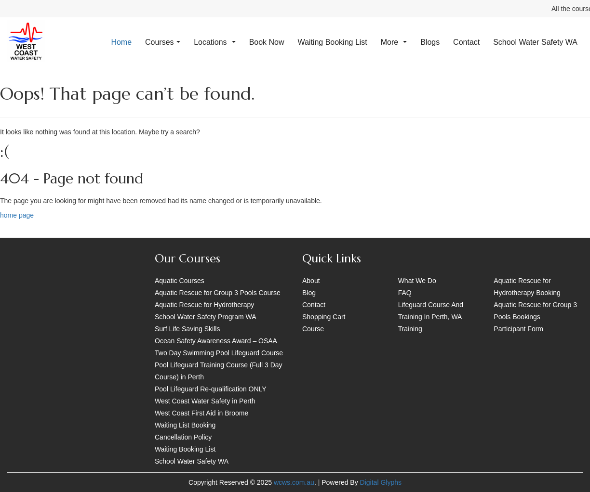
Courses (162, 42)
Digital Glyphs (381, 482)
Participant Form (518, 329)
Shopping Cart (324, 317)
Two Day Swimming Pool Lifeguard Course (219, 353)
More (394, 42)
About (311, 281)
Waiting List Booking (185, 425)
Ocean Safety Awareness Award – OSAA (216, 341)
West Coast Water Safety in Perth (205, 401)
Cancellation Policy (183, 437)
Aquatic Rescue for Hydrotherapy (204, 305)
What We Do (417, 281)
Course (313, 329)
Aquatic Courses (179, 281)
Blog (309, 293)
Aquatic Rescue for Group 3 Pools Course (218, 293)
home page (17, 215)
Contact (466, 42)
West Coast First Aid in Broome (201, 413)
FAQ (405, 293)
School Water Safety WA (535, 42)
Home (121, 42)
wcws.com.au (294, 482)
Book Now (266, 42)
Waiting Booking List (332, 42)
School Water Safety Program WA (205, 317)
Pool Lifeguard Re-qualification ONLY (211, 389)
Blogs (430, 42)
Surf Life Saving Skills (187, 329)
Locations (215, 42)
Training (410, 329)
